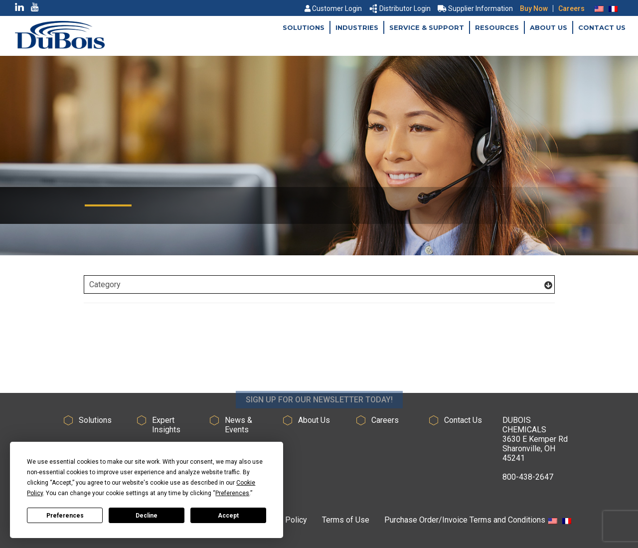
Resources (497, 27)
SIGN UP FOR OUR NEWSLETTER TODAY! (319, 411)
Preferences (65, 515)
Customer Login (333, 8)
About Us (548, 27)
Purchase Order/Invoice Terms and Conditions (464, 520)
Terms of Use (345, 520)
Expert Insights (166, 424)
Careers (571, 8)
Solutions (303, 27)
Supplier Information (475, 8)
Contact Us (602, 27)
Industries (356, 27)
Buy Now (534, 8)
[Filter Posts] (319, 284)
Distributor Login (400, 8)
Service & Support (426, 27)
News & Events (238, 424)
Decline (147, 515)
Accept (228, 515)
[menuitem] (599, 8)
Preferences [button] (232, 493)
